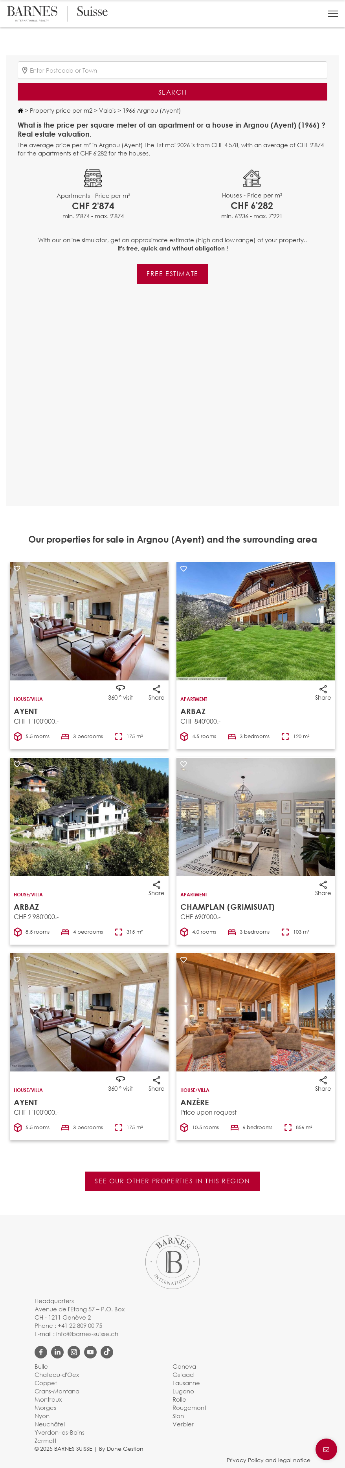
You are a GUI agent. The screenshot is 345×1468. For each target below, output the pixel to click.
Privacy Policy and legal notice (268, 1460)
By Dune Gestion (121, 1448)
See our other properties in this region (172, 1181)
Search (172, 92)
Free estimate (172, 273)
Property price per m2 (60, 110)
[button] (333, 14)
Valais (106, 110)
